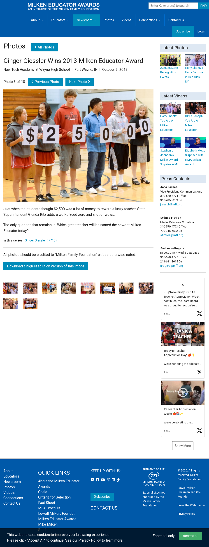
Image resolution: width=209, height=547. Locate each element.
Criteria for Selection (54, 497)
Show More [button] (183, 446)
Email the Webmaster (191, 505)
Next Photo (79, 82)
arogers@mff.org (171, 265)
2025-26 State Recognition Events (170, 68)
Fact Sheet (46, 503)
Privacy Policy (186, 513)
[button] (183, 299)
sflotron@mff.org (171, 235)
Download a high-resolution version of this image (45, 266)
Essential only (164, 536)
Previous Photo (45, 82)
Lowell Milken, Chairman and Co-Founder (189, 492)
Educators (58, 20)
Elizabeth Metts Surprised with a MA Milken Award (195, 153)
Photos (109, 20)
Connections (148, 20)
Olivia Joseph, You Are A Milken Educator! (195, 119)
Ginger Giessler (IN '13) (41, 240)
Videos (126, 20)
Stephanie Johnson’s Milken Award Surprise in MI (170, 153)
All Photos (44, 47)
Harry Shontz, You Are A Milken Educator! (170, 119)
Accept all (190, 536)
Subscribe (183, 31)
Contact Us (176, 20)
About (35, 20)
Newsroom (85, 20)
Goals (42, 492)
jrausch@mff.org (171, 204)
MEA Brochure (49, 508)
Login (201, 31)
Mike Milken (48, 524)
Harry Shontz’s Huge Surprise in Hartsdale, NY (195, 70)
